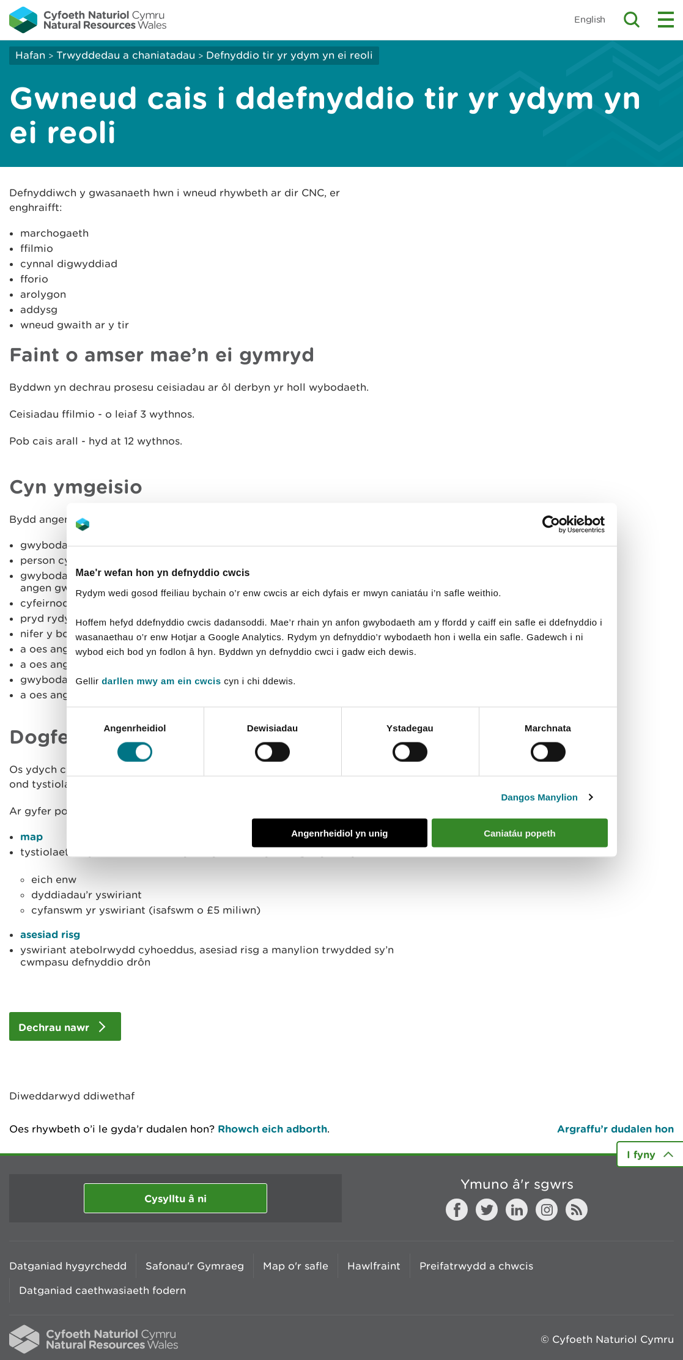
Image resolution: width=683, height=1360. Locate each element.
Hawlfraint (374, 1266)
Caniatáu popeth (520, 832)
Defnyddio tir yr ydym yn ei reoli (289, 55)
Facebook (457, 1210)
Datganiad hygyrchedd (68, 1266)
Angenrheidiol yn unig (339, 832)
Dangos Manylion (539, 797)
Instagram (547, 1210)
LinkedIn (517, 1210)
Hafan (30, 55)
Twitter (487, 1210)
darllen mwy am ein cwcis (161, 680)
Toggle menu (666, 19)
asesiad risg (50, 934)
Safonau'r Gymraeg (195, 1266)
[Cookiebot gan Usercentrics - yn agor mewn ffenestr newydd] (572, 524)
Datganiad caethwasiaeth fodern (102, 1290)
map (31, 836)
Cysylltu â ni (175, 1198)
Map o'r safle (295, 1266)
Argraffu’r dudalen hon (615, 1128)
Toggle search (632, 19)
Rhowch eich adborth (272, 1128)
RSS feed (577, 1210)
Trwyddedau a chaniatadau (125, 55)
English (589, 19)
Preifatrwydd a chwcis (476, 1266)
